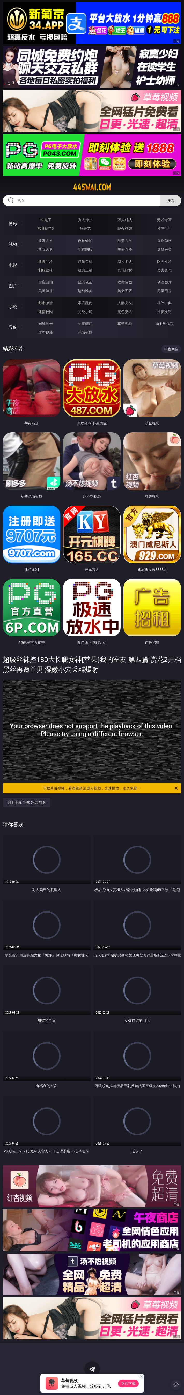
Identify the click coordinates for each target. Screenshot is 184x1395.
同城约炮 (45, 323)
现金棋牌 (124, 228)
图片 (13, 286)
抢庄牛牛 (164, 228)
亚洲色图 (85, 282)
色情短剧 (85, 332)
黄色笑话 (124, 311)
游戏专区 (164, 219)
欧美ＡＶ (124, 240)
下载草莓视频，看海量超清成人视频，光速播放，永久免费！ (111, 788)
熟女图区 (124, 290)
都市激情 (45, 302)
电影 (13, 265)
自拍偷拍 (85, 240)
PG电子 (46, 219)
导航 (13, 327)
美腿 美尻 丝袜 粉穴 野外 (26, 802)
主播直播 (124, 249)
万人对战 (124, 219)
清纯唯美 (85, 290)
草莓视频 (124, 323)
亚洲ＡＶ (45, 240)
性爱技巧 (164, 311)
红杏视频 (45, 332)
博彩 (13, 223)
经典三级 (85, 270)
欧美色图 (124, 282)
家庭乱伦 (85, 302)
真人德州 (85, 219)
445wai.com (92, 187)
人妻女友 (124, 302)
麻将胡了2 (45, 228)
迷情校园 (45, 311)
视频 (13, 244)
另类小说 (85, 311)
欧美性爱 (164, 261)
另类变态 (164, 270)
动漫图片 (164, 282)
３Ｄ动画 (164, 240)
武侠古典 (164, 302)
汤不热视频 (164, 323)
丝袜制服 (85, 249)
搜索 (170, 200)
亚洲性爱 (45, 261)
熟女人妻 (45, 249)
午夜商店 (85, 323)
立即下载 (128, 1383)
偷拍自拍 (85, 261)
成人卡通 (124, 261)
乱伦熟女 (124, 270)
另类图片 (164, 290)
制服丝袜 (45, 270)
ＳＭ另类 (164, 249)
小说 (13, 306)
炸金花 (85, 228)
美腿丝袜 (45, 290)
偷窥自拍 (45, 282)
